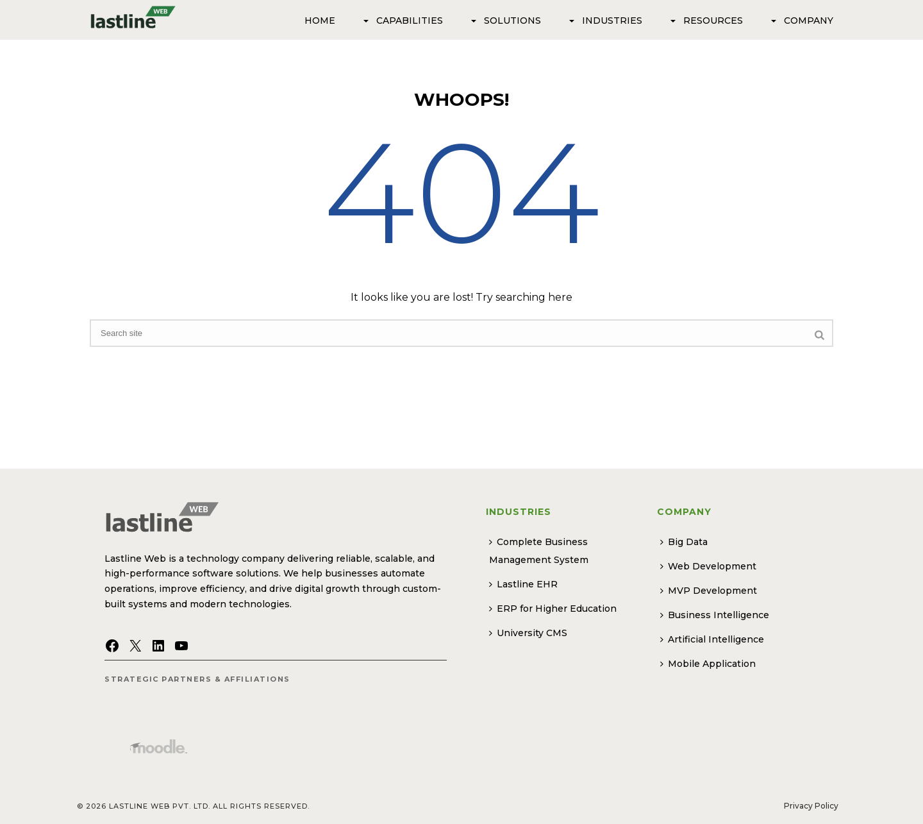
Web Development (708, 566)
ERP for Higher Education (553, 608)
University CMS (528, 633)
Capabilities (402, 20)
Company (801, 20)
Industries (604, 20)
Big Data (684, 542)
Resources (705, 20)
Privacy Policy (811, 806)
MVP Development (708, 590)
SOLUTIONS (505, 20)
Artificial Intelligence (712, 639)
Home (319, 20)
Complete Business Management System (538, 551)
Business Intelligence (714, 615)
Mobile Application (708, 663)
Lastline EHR (523, 584)
